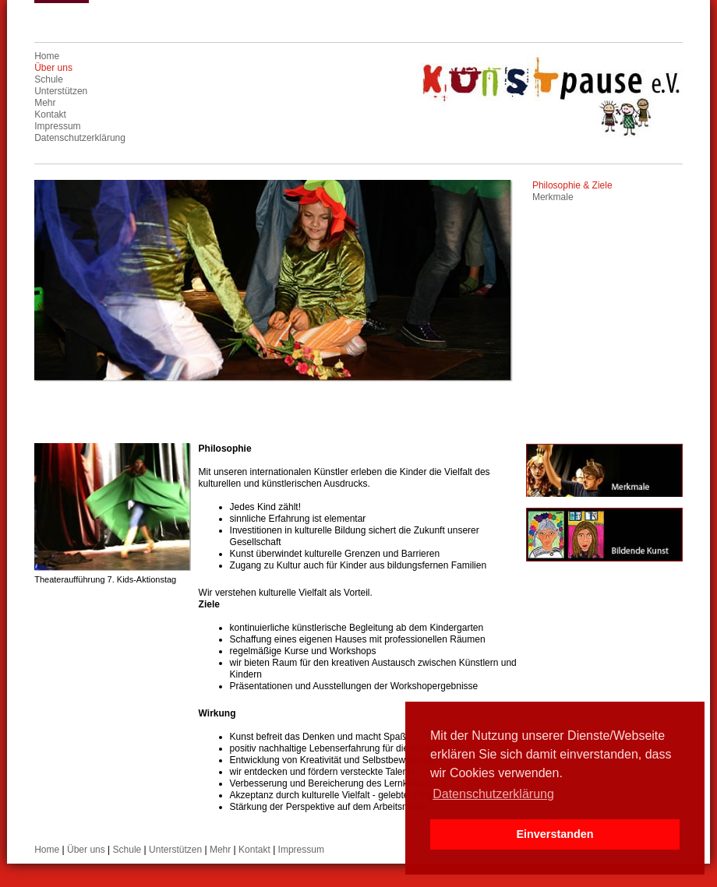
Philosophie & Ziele (572, 185)
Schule (48, 79)
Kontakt (50, 114)
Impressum (57, 126)
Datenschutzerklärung (79, 137)
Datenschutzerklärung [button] (493, 794)
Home (46, 56)
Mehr (44, 102)
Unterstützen (60, 91)
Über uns (53, 67)
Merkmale (553, 197)
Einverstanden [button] (554, 834)
